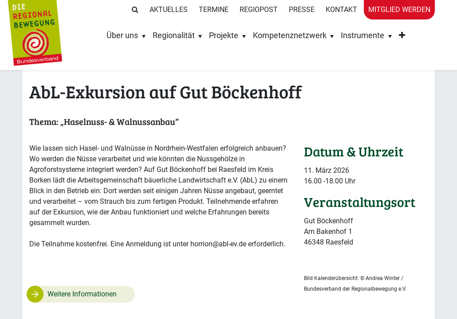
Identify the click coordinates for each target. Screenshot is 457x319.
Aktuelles (169, 9)
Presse (302, 9)
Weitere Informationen (82, 294)
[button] (402, 37)
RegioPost (259, 9)
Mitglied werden (399, 9)
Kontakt (341, 9)
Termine (213, 9)
